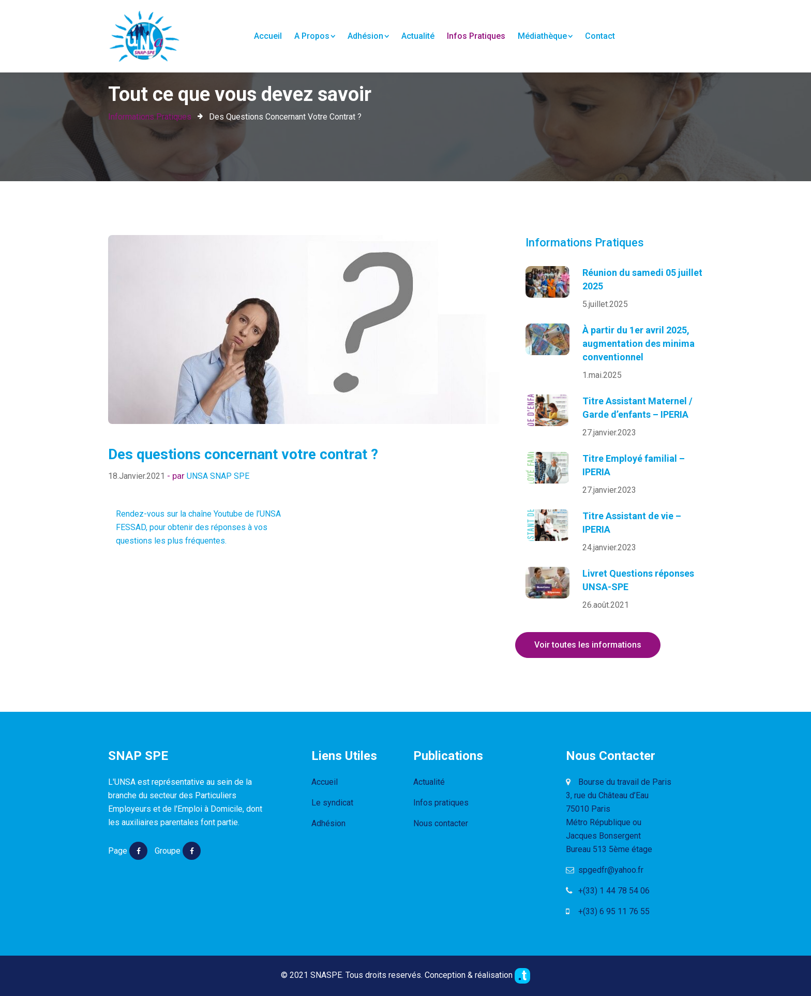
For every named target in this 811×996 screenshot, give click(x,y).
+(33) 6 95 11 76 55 (608, 911)
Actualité (417, 36)
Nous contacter (440, 823)
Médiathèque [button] (545, 36)
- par (177, 476)
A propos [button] (314, 36)
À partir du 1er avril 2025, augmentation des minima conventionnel (638, 343)
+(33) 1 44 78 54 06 (608, 891)
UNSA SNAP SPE (218, 476)
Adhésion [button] (368, 36)
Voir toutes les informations (587, 645)
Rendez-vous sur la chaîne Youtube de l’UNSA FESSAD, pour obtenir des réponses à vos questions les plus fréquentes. (198, 527)
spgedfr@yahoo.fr (604, 870)
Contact (600, 36)
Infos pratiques (476, 36)
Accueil (268, 35)
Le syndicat (332, 803)
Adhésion (328, 823)
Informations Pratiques (149, 117)
